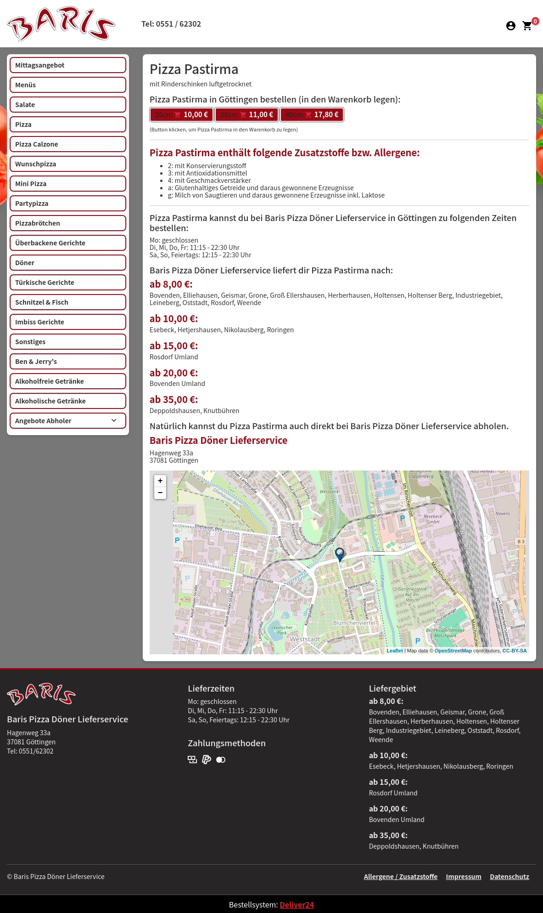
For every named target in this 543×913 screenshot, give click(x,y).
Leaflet (394, 650)
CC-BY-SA (515, 650)
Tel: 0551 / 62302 (171, 23)
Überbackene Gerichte (50, 242)
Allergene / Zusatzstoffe (401, 876)
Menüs (25, 84)
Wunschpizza (35, 163)
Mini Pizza (30, 183)
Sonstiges (30, 341)
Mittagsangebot (39, 64)
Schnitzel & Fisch (41, 301)
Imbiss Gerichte (39, 321)
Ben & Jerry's (36, 361)
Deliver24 (297, 904)
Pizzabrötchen (37, 222)
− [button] (160, 493)
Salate (25, 104)
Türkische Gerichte (44, 282)
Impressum (463, 876)
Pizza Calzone (36, 143)
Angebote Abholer (66, 420)
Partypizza (32, 203)
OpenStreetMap (453, 650)
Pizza (23, 124)
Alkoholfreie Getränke (49, 381)
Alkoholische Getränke (50, 400)
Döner (24, 262)
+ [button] (160, 481)
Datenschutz (509, 876)
